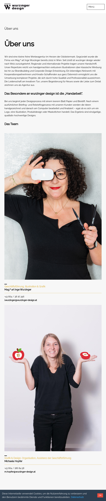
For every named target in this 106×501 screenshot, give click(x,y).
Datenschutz (77, 497)
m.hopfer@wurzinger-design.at (19, 471)
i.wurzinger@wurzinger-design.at (20, 300)
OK (100, 495)
